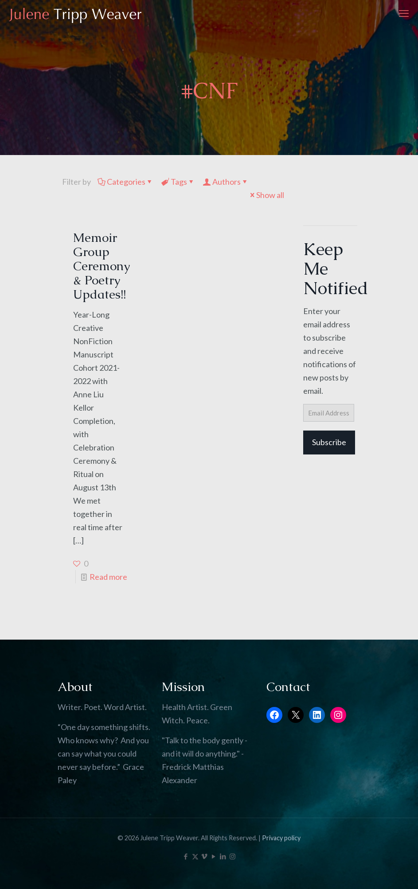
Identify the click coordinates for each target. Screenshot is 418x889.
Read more (108, 577)
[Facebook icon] (186, 856)
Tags (178, 181)
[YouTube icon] (214, 856)
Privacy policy (281, 838)
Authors (226, 181)
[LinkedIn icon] (223, 856)
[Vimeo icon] (204, 856)
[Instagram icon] (232, 856)
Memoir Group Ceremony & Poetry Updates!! (101, 265)
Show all (266, 195)
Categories (125, 181)
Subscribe (329, 442)
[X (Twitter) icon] (195, 856)
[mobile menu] (403, 13)
